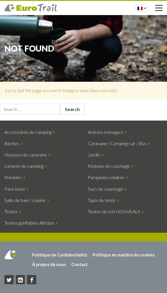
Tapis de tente (103, 200)
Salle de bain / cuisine (26, 200)
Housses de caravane (27, 154)
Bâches (13, 143)
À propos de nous (49, 264)
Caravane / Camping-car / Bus (119, 143)
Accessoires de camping (29, 132)
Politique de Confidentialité (59, 254)
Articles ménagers (107, 132)
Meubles (14, 177)
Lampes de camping (25, 166)
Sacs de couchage (107, 189)
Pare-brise (16, 189)
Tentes (12, 211)
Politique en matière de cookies (123, 254)
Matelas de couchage (110, 166)
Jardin (96, 154)
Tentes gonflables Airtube (31, 222)
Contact (79, 264)
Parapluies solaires (108, 177)
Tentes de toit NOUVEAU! (116, 211)
